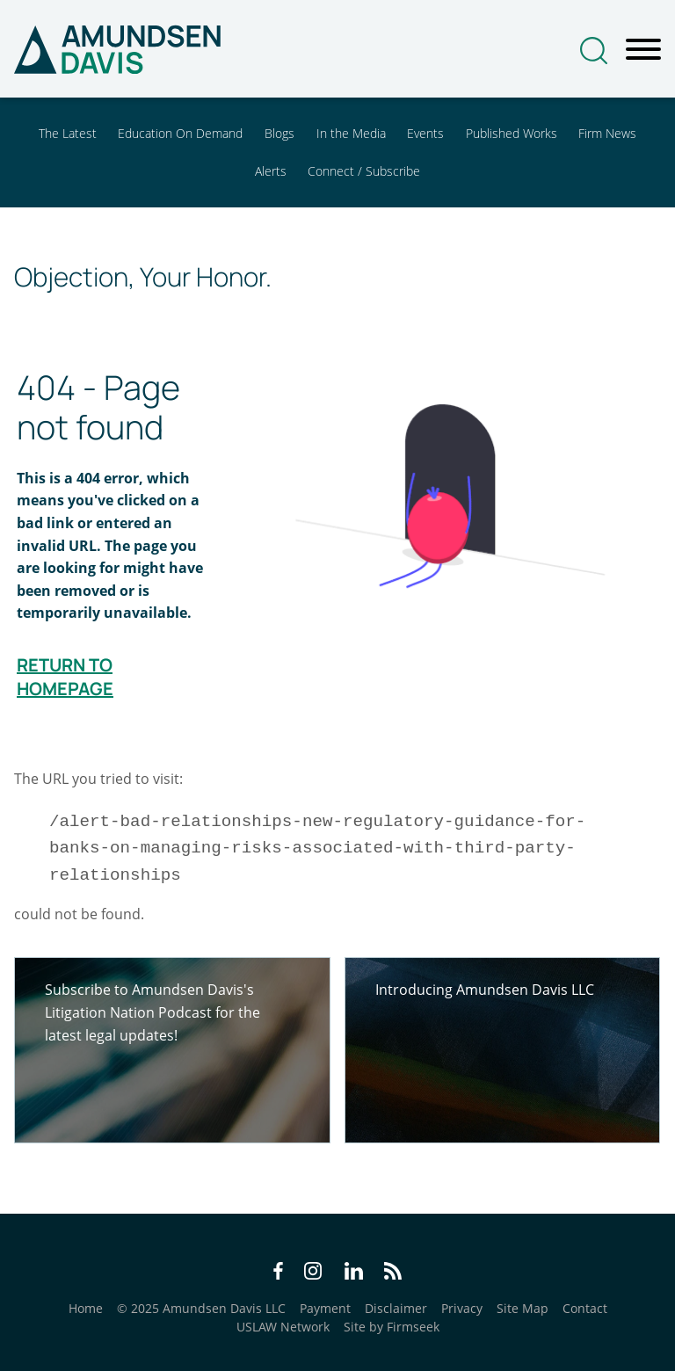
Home (86, 1308)
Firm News (607, 133)
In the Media (351, 133)
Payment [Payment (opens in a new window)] (325, 1308)
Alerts (271, 171)
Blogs (279, 133)
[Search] (593, 50)
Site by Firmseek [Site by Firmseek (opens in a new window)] (391, 1326)
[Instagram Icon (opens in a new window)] (314, 1273)
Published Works (511, 133)
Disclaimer (396, 1308)
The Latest (68, 133)
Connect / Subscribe (364, 171)
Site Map (522, 1308)
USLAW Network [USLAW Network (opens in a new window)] (283, 1326)
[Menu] (643, 50)
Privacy (462, 1308)
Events (425, 133)
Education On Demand (180, 133)
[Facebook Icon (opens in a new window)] (278, 1273)
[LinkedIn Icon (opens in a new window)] (354, 1273)
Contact (584, 1308)
